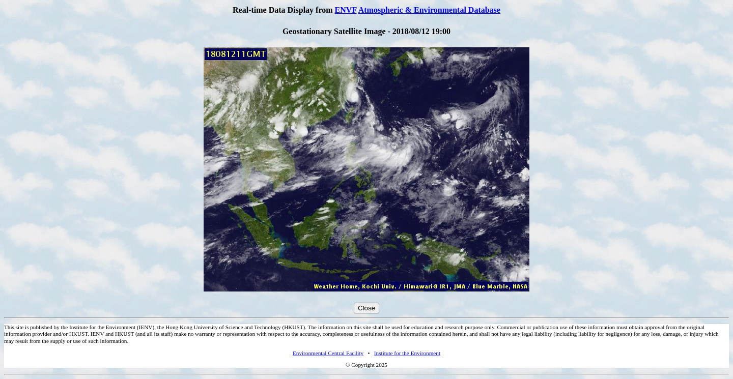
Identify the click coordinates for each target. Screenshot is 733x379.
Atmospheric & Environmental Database (429, 10)
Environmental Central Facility (328, 353)
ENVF (346, 10)
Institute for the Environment (407, 353)
